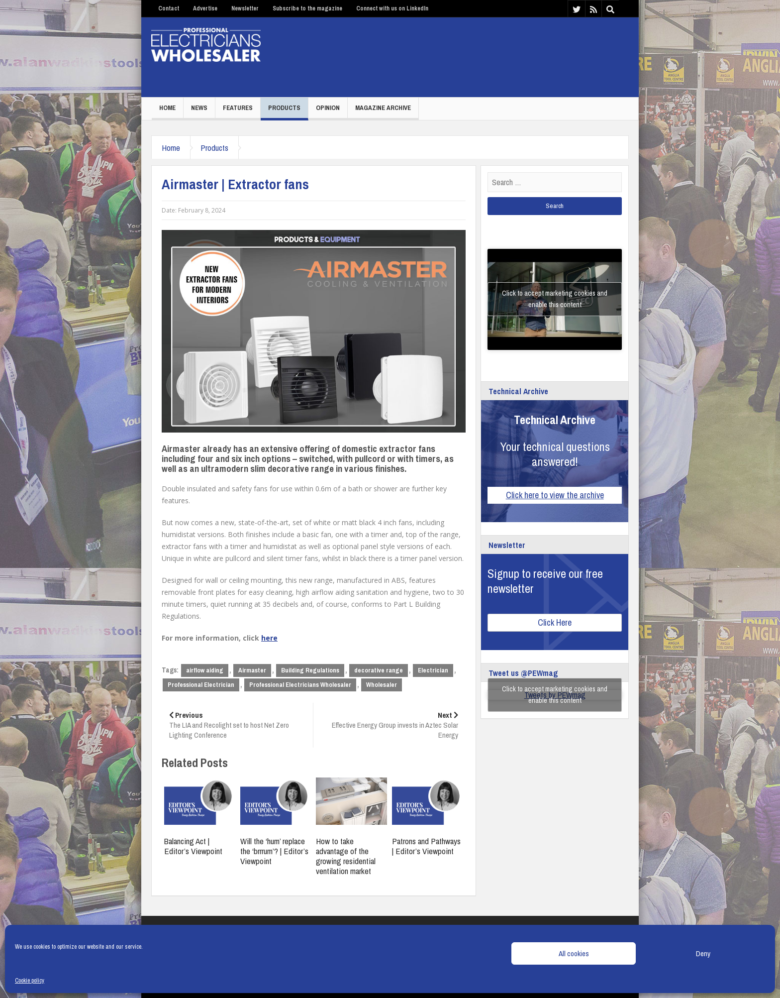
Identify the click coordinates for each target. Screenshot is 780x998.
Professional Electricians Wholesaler (300, 684)
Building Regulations (310, 670)
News (199, 108)
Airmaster (252, 670)
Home (167, 108)
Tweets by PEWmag (555, 695)
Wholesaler (381, 684)
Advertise (205, 8)
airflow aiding (204, 670)
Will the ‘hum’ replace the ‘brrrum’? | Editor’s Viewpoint (274, 851)
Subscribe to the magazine (307, 8)
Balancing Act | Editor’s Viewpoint (193, 846)
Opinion (328, 108)
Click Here (555, 622)
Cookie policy (29, 981)
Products (284, 108)
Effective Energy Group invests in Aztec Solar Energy (389, 725)
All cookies (574, 953)
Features (238, 108)
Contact (168, 8)
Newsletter (245, 8)
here (269, 638)
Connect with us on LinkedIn (392, 8)
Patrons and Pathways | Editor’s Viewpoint (426, 846)
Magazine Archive (383, 108)
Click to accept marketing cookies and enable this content (554, 299)
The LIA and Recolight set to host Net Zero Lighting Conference (237, 725)
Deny (703, 953)
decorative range (378, 670)
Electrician (433, 670)
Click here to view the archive (555, 495)
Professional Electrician (201, 684)
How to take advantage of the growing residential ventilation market (346, 856)
